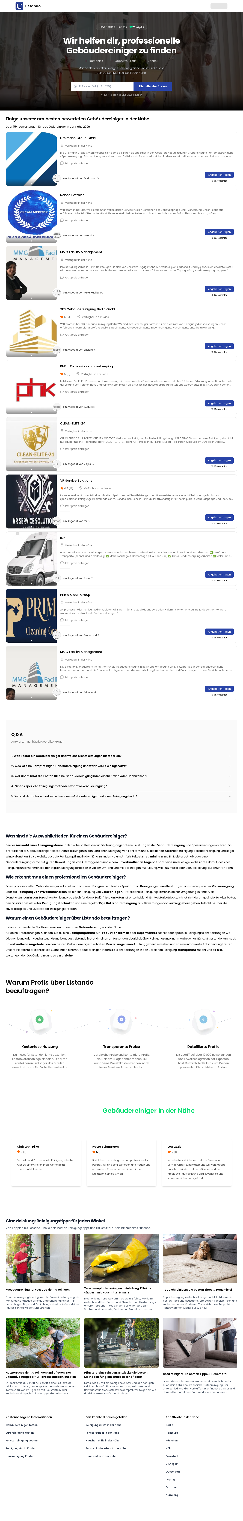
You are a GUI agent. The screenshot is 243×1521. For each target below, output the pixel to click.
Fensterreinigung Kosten (22, 1440)
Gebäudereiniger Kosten (22, 1425)
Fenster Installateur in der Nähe (106, 1448)
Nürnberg (172, 1495)
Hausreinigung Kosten (20, 1456)
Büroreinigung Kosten (20, 1433)
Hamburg (172, 1433)
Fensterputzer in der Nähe (102, 1433)
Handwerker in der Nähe (101, 1456)
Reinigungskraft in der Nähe (104, 1425)
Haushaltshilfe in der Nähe (103, 1440)
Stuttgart (172, 1464)
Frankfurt (172, 1456)
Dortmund (172, 1487)
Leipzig (170, 1479)
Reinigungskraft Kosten (21, 1448)
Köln (168, 1448)
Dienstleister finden (153, 86)
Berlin (169, 1425)
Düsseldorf (173, 1471)
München (172, 1440)
